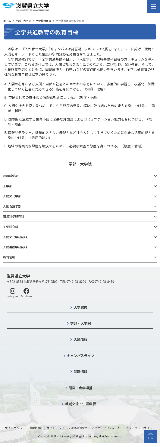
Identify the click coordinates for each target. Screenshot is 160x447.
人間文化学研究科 (15, 237)
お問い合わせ (78, 428)
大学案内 (80, 307)
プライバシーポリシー (140, 428)
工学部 (7, 186)
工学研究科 (10, 227)
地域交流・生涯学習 (80, 403)
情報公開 (36, 428)
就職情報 (80, 371)
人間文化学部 (12, 196)
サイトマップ (56, 428)
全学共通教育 (43, 20)
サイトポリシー (15, 428)
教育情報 (9, 257)
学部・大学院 (23, 20)
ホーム (7, 20)
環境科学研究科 (13, 216)
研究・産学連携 (80, 387)
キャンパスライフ (80, 355)
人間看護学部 (12, 206)
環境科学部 (10, 176)
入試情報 (80, 339)
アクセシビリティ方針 (106, 428)
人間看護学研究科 (15, 247)
